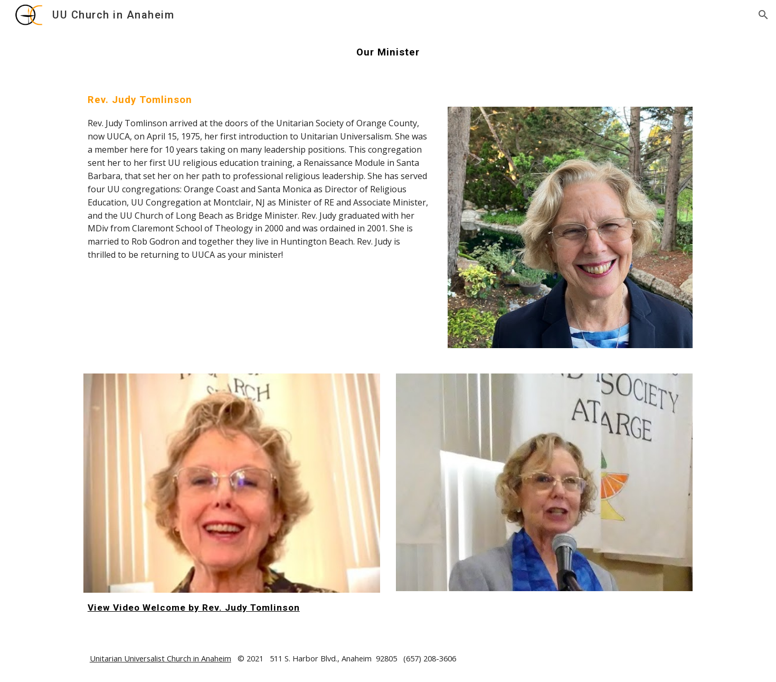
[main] (388, 52)
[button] (763, 14)
